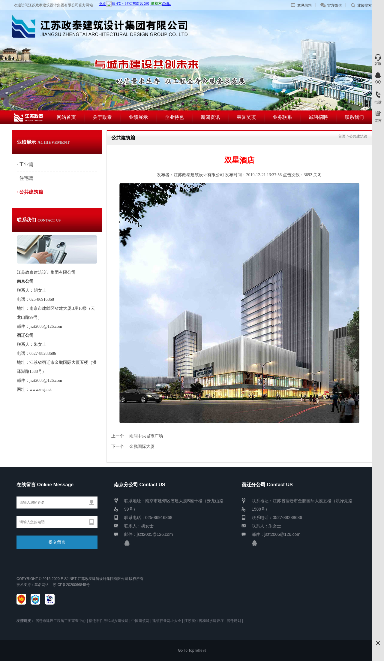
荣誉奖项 (246, 117)
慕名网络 (41, 585)
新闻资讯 (210, 117)
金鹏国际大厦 (141, 446)
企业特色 (174, 117)
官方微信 (334, 5)
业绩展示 (138, 117)
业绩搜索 (364, 5)
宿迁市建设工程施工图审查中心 (60, 621)
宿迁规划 (233, 621)
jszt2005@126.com (155, 534)
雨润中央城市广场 (146, 436)
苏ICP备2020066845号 (70, 585)
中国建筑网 (140, 621)
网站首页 (66, 117)
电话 (378, 102)
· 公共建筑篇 (30, 192)
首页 (342, 136)
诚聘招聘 (318, 117)
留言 (378, 121)
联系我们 (354, 117)
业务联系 (282, 117)
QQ (378, 82)
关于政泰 (102, 117)
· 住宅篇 (25, 178)
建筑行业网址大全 (166, 621)
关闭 (317, 175)
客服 (378, 64)
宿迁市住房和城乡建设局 (108, 621)
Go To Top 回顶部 (192, 650)
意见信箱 (304, 5)
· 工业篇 (25, 164)
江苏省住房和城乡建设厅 (204, 621)
